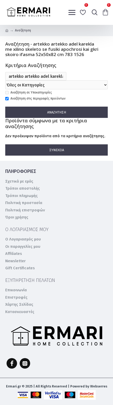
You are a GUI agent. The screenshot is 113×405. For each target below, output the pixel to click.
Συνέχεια (56, 150)
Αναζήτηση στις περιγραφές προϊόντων (35, 98)
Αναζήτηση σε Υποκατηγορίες (28, 92)
